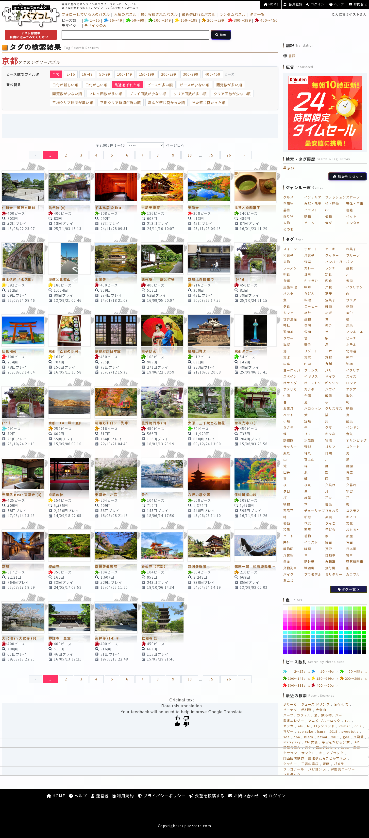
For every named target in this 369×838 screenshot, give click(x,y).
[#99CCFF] (341, 612)
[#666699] (294, 644)
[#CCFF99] (322, 608)
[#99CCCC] (346, 612)
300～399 (239, 20)
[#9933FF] (341, 624)
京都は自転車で (201, 279)
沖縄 (349, 363)
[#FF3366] (299, 624)
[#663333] (304, 648)
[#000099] (350, 652)
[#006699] (350, 644)
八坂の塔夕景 (199, 494)
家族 (307, 529)
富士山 (309, 459)
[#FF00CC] (290, 628)
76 (229, 155)
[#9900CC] (346, 628)
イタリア (353, 370)
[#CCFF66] (327, 608)
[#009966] (355, 640)
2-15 (71, 74)
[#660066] (299, 652)
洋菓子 (309, 255)
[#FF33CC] (290, 624)
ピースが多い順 (160, 84)
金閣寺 (102, 279)
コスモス (353, 510)
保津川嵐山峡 (246, 494)
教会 (328, 325)
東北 (286, 357)
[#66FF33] (304, 632)
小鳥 (286, 421)
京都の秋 (56, 494)
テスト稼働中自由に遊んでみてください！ (31, 35)
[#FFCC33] (304, 612)
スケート (353, 446)
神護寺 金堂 (60, 638)
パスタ (288, 293)
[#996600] (364, 620)
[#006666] (355, 644)
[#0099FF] (341, 640)
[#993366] (355, 624)
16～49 (113, 20)
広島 (286, 363)
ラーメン (290, 268)
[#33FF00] (336, 632)
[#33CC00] (336, 636)
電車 (349, 555)
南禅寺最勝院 (106, 566)
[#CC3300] (336, 624)
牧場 (328, 440)
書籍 (349, 210)
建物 (307, 319)
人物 (286, 222)
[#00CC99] (350, 636)
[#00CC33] (359, 636)
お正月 (288, 408)
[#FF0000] (308, 628)
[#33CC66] (327, 636)
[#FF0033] (304, 628)
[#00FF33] (359, 632)
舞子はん (148, 351)
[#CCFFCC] (318, 608)
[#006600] (364, 644)
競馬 (349, 421)
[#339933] (331, 640)
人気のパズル (125, 14)
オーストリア (314, 382)
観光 (328, 312)
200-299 (168, 74)
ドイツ (330, 376)
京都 (5, 566)
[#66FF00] (308, 632)
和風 (286, 529)
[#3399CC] (318, 640)
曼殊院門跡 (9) (153, 423)
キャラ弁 (311, 280)
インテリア (313, 197)
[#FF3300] (308, 624)
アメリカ (290, 389)
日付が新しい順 (65, 84)
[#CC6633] (331, 620)
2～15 (92, 20)
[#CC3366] (327, 624)
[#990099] (350, 628)
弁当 (286, 280)
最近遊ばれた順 (127, 84)
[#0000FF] (341, 652)
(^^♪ (7, 423)
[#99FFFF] (341, 608)
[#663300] (308, 648)
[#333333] (331, 648)
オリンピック (356, 440)
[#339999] (322, 640)
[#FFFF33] (304, 608)
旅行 (307, 312)
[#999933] (359, 616)
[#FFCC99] (294, 612)
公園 (307, 331)
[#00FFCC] (346, 632)
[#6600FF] (285, 652)
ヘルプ (336, 4)
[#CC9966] (327, 616)
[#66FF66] (299, 632)
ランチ (330, 268)
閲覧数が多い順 (229, 84)
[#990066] (355, 628)
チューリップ (314, 510)
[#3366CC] (318, 644)
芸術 (286, 210)
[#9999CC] (346, 616)
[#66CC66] (299, 636)
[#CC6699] (322, 620)
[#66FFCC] (290, 632)
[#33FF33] (331, 632)
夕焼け (330, 484)
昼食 (349, 268)
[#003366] (355, 648)
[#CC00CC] (318, 628)
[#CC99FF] (313, 616)
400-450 (212, 74)
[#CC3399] (322, 624)
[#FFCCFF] (285, 612)
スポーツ (353, 197)
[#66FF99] (294, 632)
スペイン (290, 376)
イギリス (311, 376)
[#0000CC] (346, 652)
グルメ (288, 197)
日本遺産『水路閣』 (18, 279)
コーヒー (311, 306)
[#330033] (331, 652)
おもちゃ (353, 529)
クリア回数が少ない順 (232, 93)
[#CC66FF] (313, 620)
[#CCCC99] (322, 612)
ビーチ (351, 338)
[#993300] (364, 624)
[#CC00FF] (313, 628)
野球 (307, 446)
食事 (307, 274)
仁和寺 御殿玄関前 (18, 207)
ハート (288, 536)
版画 (307, 548)
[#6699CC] (290, 640)
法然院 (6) (57, 207)
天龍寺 (193, 207)
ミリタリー (334, 574)
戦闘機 (309, 568)
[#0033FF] (341, 648)
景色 (145, 494)
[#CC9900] (336, 616)
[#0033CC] (346, 648)
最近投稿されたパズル (159, 14)
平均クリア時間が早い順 (72, 102)
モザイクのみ (95, 25)
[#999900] (364, 616)
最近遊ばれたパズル (198, 14)
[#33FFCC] (318, 632)
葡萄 (286, 523)
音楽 (328, 222)
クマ (328, 427)
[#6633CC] (290, 648)
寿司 (349, 280)
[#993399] (350, 624)
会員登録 (293, 4)
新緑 (307, 517)
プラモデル (313, 574)
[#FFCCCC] (290, 612)
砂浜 (307, 344)
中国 (286, 395)
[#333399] (322, 648)
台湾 (307, 395)
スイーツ (290, 249)
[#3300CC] (318, 652)
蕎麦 (328, 293)
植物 (328, 216)
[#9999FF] (341, 616)
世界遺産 (290, 319)
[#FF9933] (304, 616)
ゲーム (309, 222)
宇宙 (349, 491)
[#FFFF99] (294, 608)
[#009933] (359, 640)
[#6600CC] (290, 652)
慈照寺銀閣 (197, 566)
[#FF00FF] (285, 628)
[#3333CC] (318, 648)
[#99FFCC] (346, 608)
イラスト (311, 210)
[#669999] (294, 640)
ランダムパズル (232, 14)
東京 (307, 357)
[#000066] (355, 652)
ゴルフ (330, 446)
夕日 (286, 491)
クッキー (332, 255)
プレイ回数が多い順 (105, 93)
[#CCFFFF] (313, 608)
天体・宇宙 (355, 203)
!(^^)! (240, 279)
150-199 (146, 74)
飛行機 (330, 568)
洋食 (328, 287)
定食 (328, 274)
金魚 (349, 433)
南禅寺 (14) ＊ (107, 638)
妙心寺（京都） (154, 566)
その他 (288, 229)
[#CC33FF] (313, 624)
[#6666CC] (290, 644)
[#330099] (322, 652)
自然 (328, 453)
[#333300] (336, 648)
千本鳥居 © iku (108, 207)
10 (189, 155)
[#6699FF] (285, 640)
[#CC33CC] (318, 624)
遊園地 (288, 331)
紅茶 (328, 306)
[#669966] (299, 640)
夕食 (286, 306)
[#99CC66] (355, 612)
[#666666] (299, 644)
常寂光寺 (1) (245, 423)
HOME (271, 4)
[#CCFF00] (336, 608)
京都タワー (244, 351)
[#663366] (299, 648)
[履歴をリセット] (347, 176)
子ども (330, 529)
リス (307, 433)
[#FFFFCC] (290, 608)
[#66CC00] (308, 636)
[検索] (221, 35)
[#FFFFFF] (285, 608)
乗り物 (288, 216)
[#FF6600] (308, 620)
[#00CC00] (364, 636)
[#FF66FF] (285, 620)
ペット (351, 216)
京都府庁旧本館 (108, 351)
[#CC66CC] (318, 620)
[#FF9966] (299, 616)
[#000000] (364, 652)
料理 (307, 300)
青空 (349, 472)
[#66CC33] (304, 636)
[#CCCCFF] (313, 612)
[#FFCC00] (308, 612)
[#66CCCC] (290, 636)
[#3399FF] (313, 640)
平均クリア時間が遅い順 (120, 102)
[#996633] (359, 620)
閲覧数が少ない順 (67, 93)
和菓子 (288, 255)
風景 (286, 453)
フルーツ (353, 255)
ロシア (351, 382)
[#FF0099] (294, 628)
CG (327, 210)
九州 (328, 363)
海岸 (286, 344)
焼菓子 (330, 300)
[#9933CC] (346, 624)
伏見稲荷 (9, 351)
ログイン (315, 4)
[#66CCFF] (285, 636)
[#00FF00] (364, 632)
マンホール (355, 331)
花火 (328, 497)
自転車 (330, 561)
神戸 (349, 357)
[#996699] (350, 620)
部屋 (349, 536)
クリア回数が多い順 (190, 93)
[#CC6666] (327, 620)
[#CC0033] (331, 628)
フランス (311, 370)
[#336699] (322, 644)
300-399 (190, 74)
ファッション (335, 197)
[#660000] (308, 652)
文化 (349, 523)
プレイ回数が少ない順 (148, 93)
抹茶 (349, 306)
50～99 (135, 20)
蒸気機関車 (355, 561)
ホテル (351, 344)
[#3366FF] (313, 644)
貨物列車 (290, 568)
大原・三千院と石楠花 (206, 423)
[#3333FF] (313, 648)
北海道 (351, 351)
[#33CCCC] (318, 636)
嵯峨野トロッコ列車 (111, 423)
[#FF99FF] (285, 616)
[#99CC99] (350, 612)
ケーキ (330, 249)
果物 (286, 261)
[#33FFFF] (313, 632)
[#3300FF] (313, 652)
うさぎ (288, 427)
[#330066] (327, 652)
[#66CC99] (294, 636)
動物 (307, 216)
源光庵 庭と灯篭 (158, 279)
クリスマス (334, 408)
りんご (330, 523)
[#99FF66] (355, 608)
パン (349, 261)
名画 (349, 542)
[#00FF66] (355, 632)
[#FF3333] (304, 624)
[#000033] (359, 652)
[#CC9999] (322, 616)
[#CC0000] (336, 628)
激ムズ (288, 580)
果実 (328, 517)
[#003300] (364, 648)
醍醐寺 (54, 566)
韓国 (328, 395)
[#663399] (294, 648)
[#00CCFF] (341, 636)
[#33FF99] (322, 632)
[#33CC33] (331, 636)
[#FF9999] (294, 616)
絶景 (307, 453)
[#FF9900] (308, 616)
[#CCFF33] (331, 608)
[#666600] (308, 644)
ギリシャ (332, 382)
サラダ (351, 300)
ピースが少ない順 (194, 84)
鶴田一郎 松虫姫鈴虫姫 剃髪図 (256, 566)
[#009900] (364, 640)
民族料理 (290, 287)
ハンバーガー (335, 261)
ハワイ (330, 389)
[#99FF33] (359, 608)
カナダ (309, 389)
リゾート (311, 351)
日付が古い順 (96, 84)
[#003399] (350, 648)
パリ (328, 370)
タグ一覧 (257, 14)
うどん (309, 293)
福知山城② (197, 351)
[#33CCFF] (313, 636)
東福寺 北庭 (106, 494)
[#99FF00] (364, 608)
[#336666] (327, 644)
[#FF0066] (299, 628)
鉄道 (286, 561)
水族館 (309, 440)
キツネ (330, 433)
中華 (307, 287)
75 (211, 155)
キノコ (351, 517)
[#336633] (331, 644)
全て (56, 74)
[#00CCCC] (346, 636)
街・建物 (332, 203)
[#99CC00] (364, 612)
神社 (286, 325)
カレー (309, 268)
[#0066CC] (346, 644)
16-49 (87, 74)
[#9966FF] (341, 620)
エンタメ (353, 222)
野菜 (307, 261)
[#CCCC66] (327, 612)
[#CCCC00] (336, 612)
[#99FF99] (350, 608)
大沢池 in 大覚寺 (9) (19, 638)
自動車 (330, 555)
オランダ (290, 382)
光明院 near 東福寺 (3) (22, 494)
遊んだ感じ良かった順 (166, 102)
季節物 (288, 203)
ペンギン (353, 427)
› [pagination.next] (244, 155)
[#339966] (327, 640)
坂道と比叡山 (60, 279)
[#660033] (304, 652)
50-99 (104, 74)
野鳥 (307, 421)
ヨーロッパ (292, 370)
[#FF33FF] (285, 624)
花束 (307, 523)
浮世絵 (288, 555)
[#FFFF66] (299, 608)
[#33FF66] (327, 632)
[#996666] (355, 620)
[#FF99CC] (290, 616)
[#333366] (327, 648)
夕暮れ (351, 484)
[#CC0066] (327, 628)
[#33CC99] (322, 636)
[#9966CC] (346, 620)
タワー (288, 338)
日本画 (351, 548)
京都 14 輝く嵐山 (66, 423)
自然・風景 (313, 203)
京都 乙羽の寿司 (63, 351)
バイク (288, 574)
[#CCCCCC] (318, 612)
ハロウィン (313, 408)
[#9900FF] (341, 628)
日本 (328, 351)
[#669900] (308, 640)
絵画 (328, 542)
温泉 (349, 325)
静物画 (288, 548)
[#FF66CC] (290, 620)
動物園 (288, 440)
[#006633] (359, 644)
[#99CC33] (359, 612)
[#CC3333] (331, 624)
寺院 (307, 325)
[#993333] (359, 624)
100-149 (124, 74)
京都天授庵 (150, 207)
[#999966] (355, 616)
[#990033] (359, 628)
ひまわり (332, 510)
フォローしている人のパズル (86, 14)
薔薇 (328, 504)
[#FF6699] (294, 620)
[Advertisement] (140, 739)
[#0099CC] (346, 640)
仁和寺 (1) (150, 638)
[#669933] (304, 640)
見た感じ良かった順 (208, 102)
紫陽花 (288, 510)
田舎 (286, 472)
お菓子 (351, 249)
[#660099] (294, 652)
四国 (307, 363)
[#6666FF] (285, 644)
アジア (351, 389)
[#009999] (350, 640)
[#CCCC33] (331, 612)
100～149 (160, 20)
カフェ (288, 312)
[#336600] (336, 644)
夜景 (307, 484)
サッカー (290, 446)
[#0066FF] (341, 644)
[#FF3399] (294, 624)
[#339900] (336, 640)
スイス (351, 376)
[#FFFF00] (308, 608)
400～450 (266, 20)
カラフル (353, 574)
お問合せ (358, 4)
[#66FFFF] (285, 632)
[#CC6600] (336, 620)
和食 (328, 280)
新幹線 (309, 561)
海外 (349, 395)
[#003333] (359, 648)
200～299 (213, 20)
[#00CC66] (355, 636)
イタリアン (354, 287)
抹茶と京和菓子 (248, 207)
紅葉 (307, 497)
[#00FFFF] (341, 632)
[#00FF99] (350, 632)
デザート (311, 249)
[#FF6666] (299, 620)
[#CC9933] (331, 616)
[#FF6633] (304, 620)
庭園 (349, 466)
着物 (307, 536)
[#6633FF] (285, 648)
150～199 (186, 20)
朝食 (286, 274)
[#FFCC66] (299, 612)
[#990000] (364, 628)
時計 (286, 542)
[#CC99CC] (318, 616)
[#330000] (336, 652)
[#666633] (304, 644)
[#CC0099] (322, 628)
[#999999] (350, 616)
